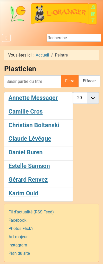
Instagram (17, 245)
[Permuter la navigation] (6, 38)
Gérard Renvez (28, 179)
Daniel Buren (25, 152)
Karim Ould (23, 193)
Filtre (69, 80)
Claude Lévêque (29, 138)
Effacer (89, 80)
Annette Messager (33, 97)
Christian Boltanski (33, 125)
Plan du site (19, 253)
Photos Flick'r (20, 228)
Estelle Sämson (29, 166)
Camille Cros (25, 111)
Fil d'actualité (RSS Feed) (31, 212)
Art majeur (18, 236)
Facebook (17, 220)
